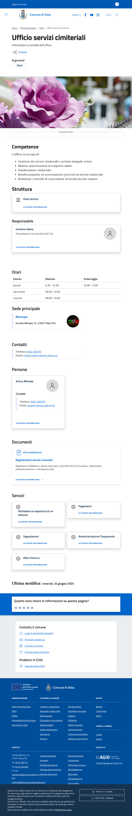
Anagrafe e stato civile (50, 711)
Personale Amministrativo (24, 720)
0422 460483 (21, 767)
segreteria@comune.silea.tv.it (25, 774)
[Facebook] (84, 14)
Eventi (99, 739)
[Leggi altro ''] (30, 479)
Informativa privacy (77, 765)
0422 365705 (34, 351)
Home (14, 28)
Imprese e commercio (78, 738)
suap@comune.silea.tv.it (41, 405)
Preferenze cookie (63, 809)
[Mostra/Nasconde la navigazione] (6, 14)
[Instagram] (97, 14)
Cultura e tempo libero (78, 734)
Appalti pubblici (46, 725)
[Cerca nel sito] (117, 14)
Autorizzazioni (46, 716)
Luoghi (99, 734)
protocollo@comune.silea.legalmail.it (28, 782)
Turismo (43, 738)
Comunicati (101, 711)
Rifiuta (102, 791)
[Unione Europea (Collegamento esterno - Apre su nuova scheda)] (26, 687)
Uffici (41, 28)
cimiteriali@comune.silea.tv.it (40, 355)
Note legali (72, 774)
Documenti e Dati (20, 725)
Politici (15, 716)
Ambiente (72, 720)
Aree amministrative (21, 706)
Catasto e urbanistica (49, 706)
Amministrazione (28, 28)
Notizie (99, 706)
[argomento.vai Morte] (19, 65)
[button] (19, 4)
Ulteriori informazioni (35, 207)
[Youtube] (90, 14)
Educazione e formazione (51, 720)
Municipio (22, 317)
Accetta (101, 798)
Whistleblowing (75, 769)
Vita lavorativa (74, 706)
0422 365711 (21, 762)
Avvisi (98, 716)
